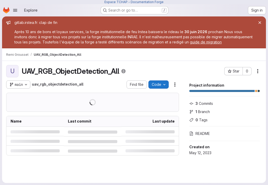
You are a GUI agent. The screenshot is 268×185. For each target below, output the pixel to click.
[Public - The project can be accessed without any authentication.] (123, 71)
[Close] (260, 23)
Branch (199, 111)
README (199, 133)
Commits (201, 103)
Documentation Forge (147, 2)
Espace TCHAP (116, 2)
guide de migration (206, 42)
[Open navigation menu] (15, 10)
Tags (198, 120)
